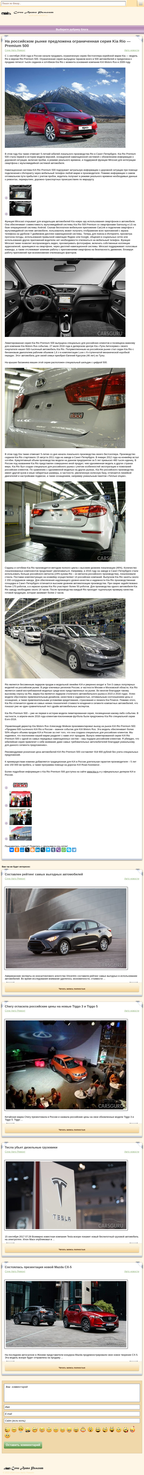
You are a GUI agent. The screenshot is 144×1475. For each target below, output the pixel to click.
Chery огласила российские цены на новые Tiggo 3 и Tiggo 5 (51, 1006)
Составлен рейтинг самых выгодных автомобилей (44, 874)
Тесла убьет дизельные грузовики (31, 1147)
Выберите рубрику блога (72, 29)
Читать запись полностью (72, 989)
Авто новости (131, 50)
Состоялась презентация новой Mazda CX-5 (38, 1267)
